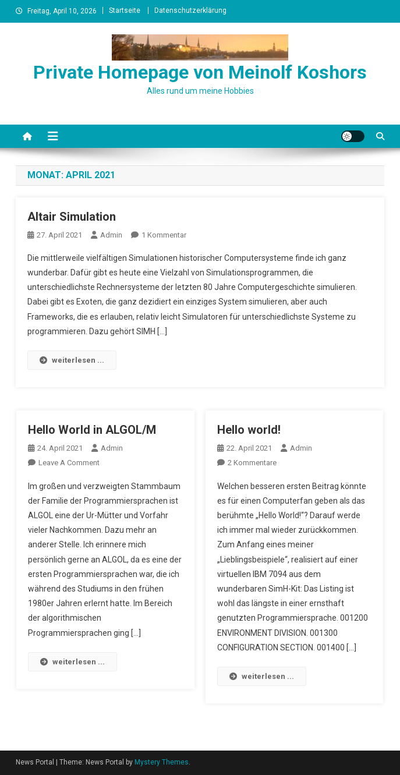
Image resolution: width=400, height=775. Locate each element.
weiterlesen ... (72, 360)
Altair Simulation (71, 217)
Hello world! (249, 430)
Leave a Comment (69, 462)
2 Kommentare (252, 462)
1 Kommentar (163, 235)
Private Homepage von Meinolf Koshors (200, 72)
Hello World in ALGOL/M (92, 430)
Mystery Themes (161, 762)
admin (111, 235)
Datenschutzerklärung (190, 10)
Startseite (124, 10)
